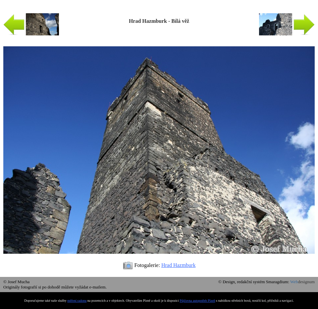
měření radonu (76, 300)
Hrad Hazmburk (178, 265)
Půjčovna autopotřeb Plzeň (197, 300)
